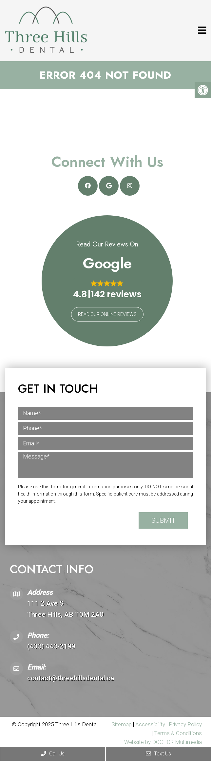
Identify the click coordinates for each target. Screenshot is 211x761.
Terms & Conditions (178, 733)
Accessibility (150, 724)
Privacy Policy (185, 724)
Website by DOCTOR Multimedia (163, 742)
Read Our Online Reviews (107, 314)
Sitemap (121, 724)
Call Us (53, 754)
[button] (107, 290)
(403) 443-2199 (51, 646)
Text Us (158, 754)
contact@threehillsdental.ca (70, 678)
